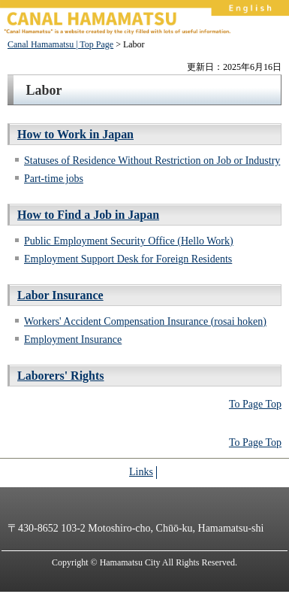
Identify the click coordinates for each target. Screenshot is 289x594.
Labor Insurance (60, 295)
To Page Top (255, 404)
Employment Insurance (73, 339)
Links (141, 471)
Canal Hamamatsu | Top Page (60, 44)
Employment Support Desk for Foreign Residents (128, 259)
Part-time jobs (53, 178)
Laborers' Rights (60, 375)
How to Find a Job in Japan (88, 214)
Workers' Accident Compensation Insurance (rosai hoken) (145, 321)
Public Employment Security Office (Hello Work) (128, 241)
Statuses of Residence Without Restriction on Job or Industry (152, 160)
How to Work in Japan (75, 134)
